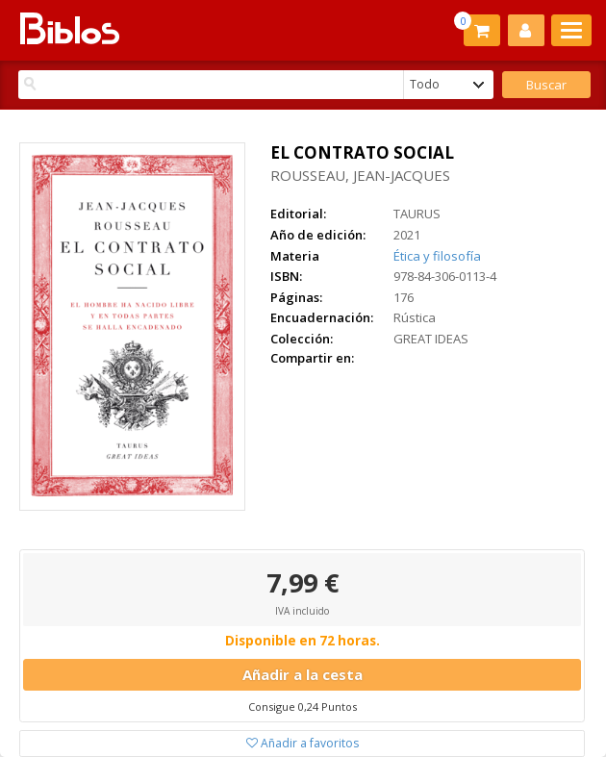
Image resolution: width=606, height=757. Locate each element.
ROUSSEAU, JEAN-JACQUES (360, 175)
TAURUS (417, 213)
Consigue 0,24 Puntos (302, 706)
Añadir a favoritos (302, 743)
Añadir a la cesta (302, 674)
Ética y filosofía (437, 256)
